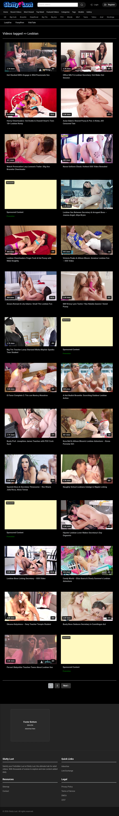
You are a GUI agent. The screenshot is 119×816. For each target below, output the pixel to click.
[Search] (82, 4)
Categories (66, 12)
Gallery (89, 12)
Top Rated (40, 12)
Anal (102, 17)
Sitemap (6, 787)
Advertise (65, 766)
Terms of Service (68, 791)
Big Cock (13, 17)
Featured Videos (53, 12)
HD (5, 17)
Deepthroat (34, 17)
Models (81, 12)
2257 (64, 800)
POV (62, 17)
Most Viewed (29, 12)
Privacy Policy (67, 787)
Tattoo (94, 17)
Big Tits (45, 17)
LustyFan (8, 23)
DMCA (64, 795)
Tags (74, 12)
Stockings (111, 17)
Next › (66, 685)
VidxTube (32, 23)
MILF (78, 17)
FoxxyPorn (20, 23)
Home (5, 12)
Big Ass (54, 17)
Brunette (23, 17)
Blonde (70, 17)
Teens (86, 17)
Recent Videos (16, 12)
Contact (6, 791)
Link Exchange (67, 771)
